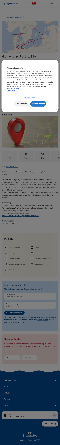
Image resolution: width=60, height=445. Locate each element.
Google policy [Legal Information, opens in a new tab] (11, 91)
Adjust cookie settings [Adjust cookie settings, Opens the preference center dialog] (29, 97)
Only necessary (21, 104)
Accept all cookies (38, 104)
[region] (30, 86)
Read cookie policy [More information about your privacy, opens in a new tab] (13, 88)
